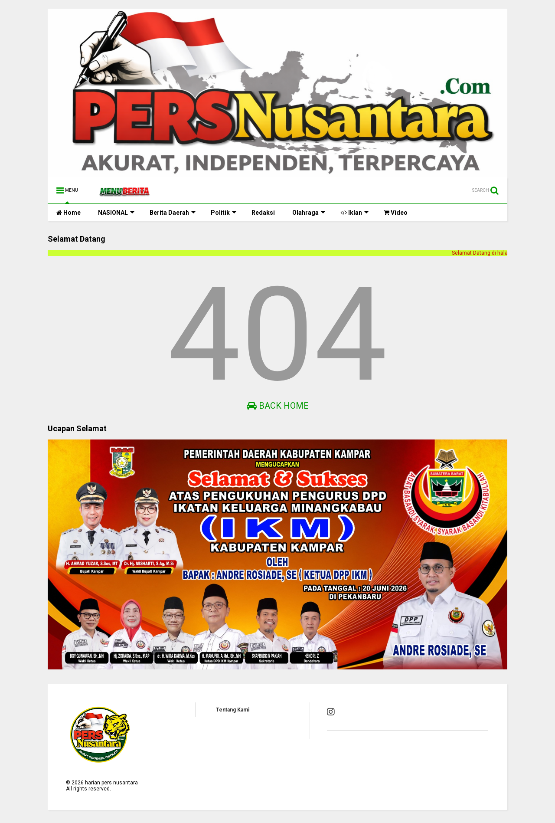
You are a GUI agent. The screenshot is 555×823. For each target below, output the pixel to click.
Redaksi (263, 212)
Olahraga (308, 212)
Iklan (354, 212)
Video (396, 212)
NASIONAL (116, 212)
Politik (223, 212)
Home (68, 212)
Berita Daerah (173, 212)
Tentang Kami (232, 710)
